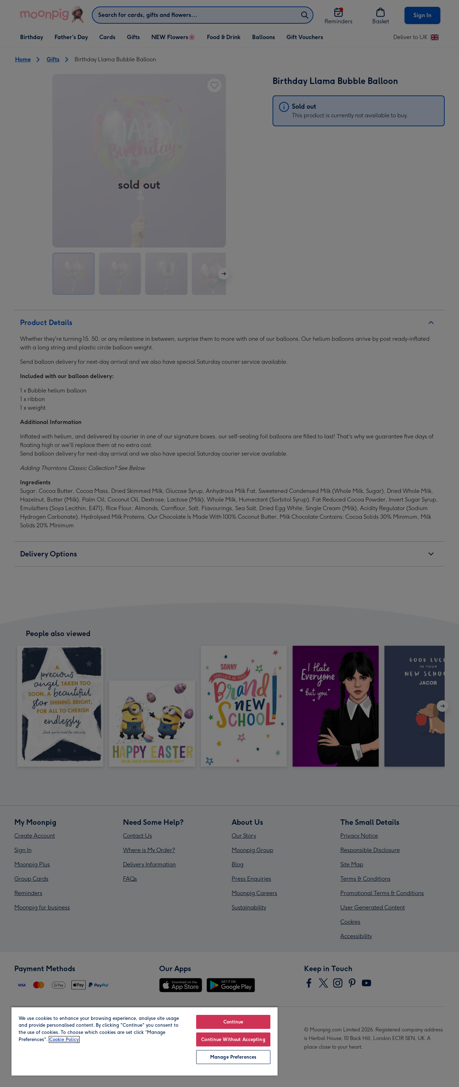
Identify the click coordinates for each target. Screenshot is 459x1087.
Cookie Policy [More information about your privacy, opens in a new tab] (64, 1039)
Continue (233, 1022)
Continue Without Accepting (233, 1039)
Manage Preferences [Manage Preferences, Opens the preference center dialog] (233, 1057)
